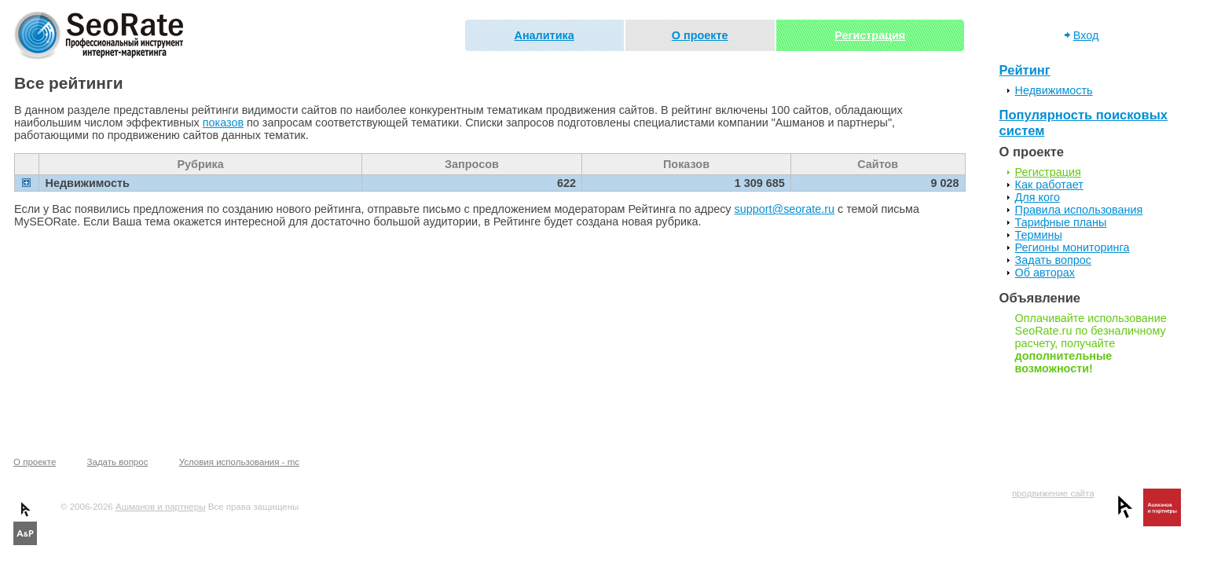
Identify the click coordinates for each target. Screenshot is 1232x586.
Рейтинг (1024, 70)
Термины (1038, 235)
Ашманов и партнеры (160, 506)
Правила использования (1079, 209)
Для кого (1037, 197)
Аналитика (544, 35)
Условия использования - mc (239, 462)
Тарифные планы (1061, 222)
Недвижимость (1054, 90)
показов (223, 122)
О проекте (700, 35)
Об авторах (1045, 272)
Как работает (1049, 184)
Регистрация (869, 35)
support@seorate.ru (784, 209)
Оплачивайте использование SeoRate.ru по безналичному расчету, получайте (1091, 343)
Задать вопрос (1053, 260)
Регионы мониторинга (1072, 247)
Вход (1086, 35)
